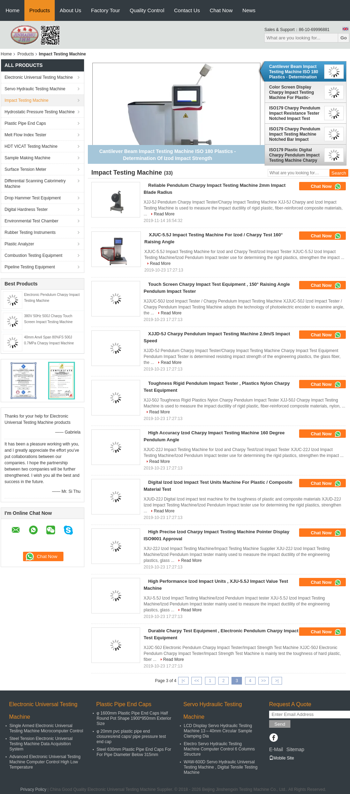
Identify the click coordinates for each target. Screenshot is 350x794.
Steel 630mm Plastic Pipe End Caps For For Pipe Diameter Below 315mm (134, 752)
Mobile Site (281, 758)
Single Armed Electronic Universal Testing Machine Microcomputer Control (46, 728)
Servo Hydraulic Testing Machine (35, 88)
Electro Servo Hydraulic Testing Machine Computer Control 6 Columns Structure (219, 749)
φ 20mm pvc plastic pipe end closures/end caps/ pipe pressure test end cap (131, 736)
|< (183, 680)
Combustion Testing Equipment (33, 255)
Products (39, 10)
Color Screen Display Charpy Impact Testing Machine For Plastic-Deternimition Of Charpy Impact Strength (293, 92)
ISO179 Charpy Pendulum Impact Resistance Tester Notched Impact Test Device (294, 113)
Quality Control (147, 10)
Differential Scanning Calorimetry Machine (35, 183)
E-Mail (276, 749)
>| (277, 680)
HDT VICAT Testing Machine (31, 146)
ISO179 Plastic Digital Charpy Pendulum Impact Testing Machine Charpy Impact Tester (294, 155)
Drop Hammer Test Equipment (33, 198)
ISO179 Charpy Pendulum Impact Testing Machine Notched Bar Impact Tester (294, 134)
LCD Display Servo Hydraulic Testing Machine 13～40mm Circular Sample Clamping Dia (218, 731)
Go (343, 37)
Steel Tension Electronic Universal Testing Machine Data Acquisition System (41, 743)
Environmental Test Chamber (32, 221)
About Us (70, 10)
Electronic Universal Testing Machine (39, 77)
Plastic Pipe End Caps (25, 123)
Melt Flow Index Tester (25, 134)
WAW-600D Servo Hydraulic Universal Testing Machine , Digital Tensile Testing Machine (221, 767)
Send (279, 724)
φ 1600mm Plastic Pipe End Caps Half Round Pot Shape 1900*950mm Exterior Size (134, 718)
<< (196, 680)
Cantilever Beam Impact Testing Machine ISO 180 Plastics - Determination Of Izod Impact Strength (293, 71)
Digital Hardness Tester (26, 209)
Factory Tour (105, 10)
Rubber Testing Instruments (30, 232)
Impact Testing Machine (26, 100)
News (249, 10)
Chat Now (221, 10)
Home (13, 10)
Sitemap (295, 749)
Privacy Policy (33, 789)
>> (263, 680)
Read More (164, 214)
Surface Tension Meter (25, 169)
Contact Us (187, 10)
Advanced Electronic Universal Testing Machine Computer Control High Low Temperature (45, 762)
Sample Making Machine (27, 157)
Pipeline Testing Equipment (30, 267)
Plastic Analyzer (19, 244)
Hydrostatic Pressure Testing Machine (40, 111)
